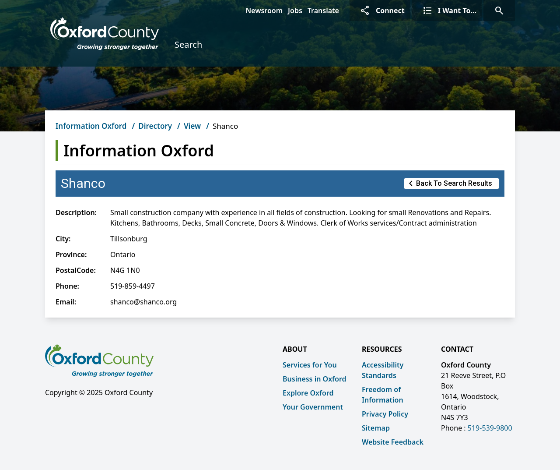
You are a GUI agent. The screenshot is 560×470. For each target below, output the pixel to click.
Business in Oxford (314, 379)
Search (188, 44)
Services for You (310, 365)
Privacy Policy (385, 414)
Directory (155, 126)
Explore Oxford (308, 393)
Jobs (295, 10)
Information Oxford (91, 126)
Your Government (313, 407)
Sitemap (376, 428)
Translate (323, 10)
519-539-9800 (490, 428)
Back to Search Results (449, 183)
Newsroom (264, 10)
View (192, 126)
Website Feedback (393, 442)
